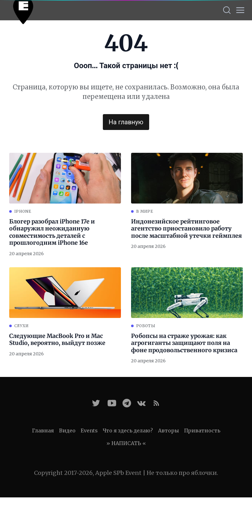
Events (89, 430)
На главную (126, 122)
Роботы (145, 325)
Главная (43, 430)
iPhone (22, 211)
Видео (67, 430)
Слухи (21, 325)
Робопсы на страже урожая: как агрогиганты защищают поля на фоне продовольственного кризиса (184, 343)
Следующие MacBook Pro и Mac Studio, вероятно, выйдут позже (57, 340)
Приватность (202, 430)
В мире (144, 211)
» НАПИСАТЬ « (126, 443)
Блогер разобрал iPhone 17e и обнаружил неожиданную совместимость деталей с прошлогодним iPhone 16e (52, 232)
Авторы (168, 430)
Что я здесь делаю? (128, 430)
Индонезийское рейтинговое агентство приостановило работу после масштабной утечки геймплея (186, 228)
